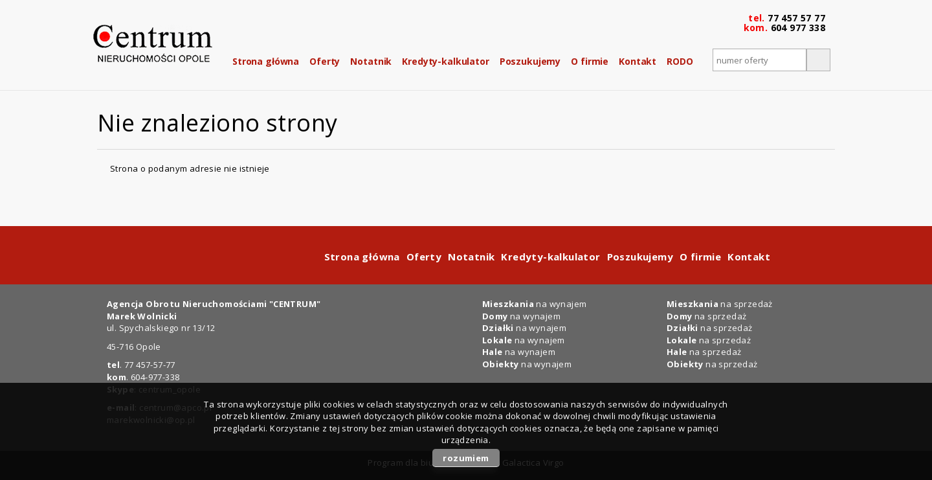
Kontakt (637, 61)
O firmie (589, 61)
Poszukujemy (530, 61)
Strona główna (265, 61)
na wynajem (534, 304)
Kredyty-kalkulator (445, 61)
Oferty (324, 61)
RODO (680, 61)
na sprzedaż (720, 304)
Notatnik (371, 61)
